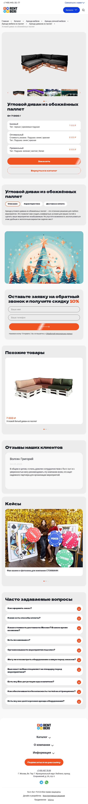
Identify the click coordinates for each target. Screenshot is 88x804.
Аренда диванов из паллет (40, 24)
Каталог (17, 21)
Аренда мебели (32, 21)
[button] (8, 93)
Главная (5, 21)
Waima (51, 800)
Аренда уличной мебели (55, 21)
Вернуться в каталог (44, 170)
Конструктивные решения (54, 796)
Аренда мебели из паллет (13, 24)
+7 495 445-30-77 (11, 2)
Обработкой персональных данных (59, 334)
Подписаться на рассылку (44, 762)
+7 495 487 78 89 (44, 770)
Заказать (44, 161)
